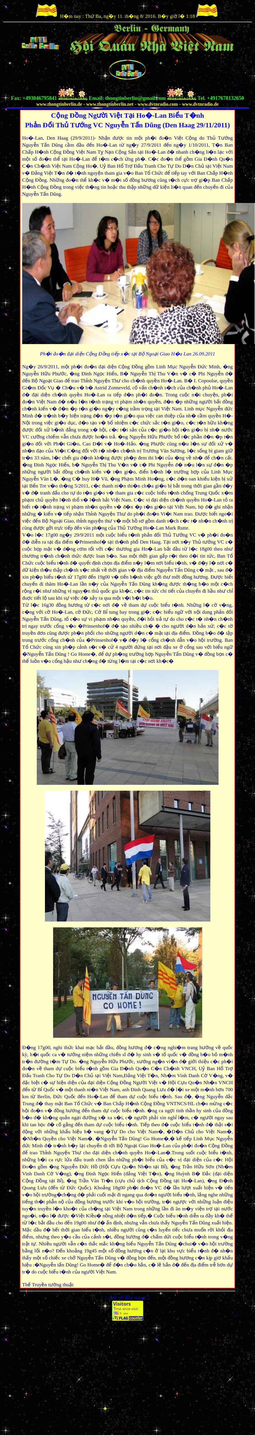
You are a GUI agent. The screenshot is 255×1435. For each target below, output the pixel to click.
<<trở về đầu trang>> (127, 1297)
